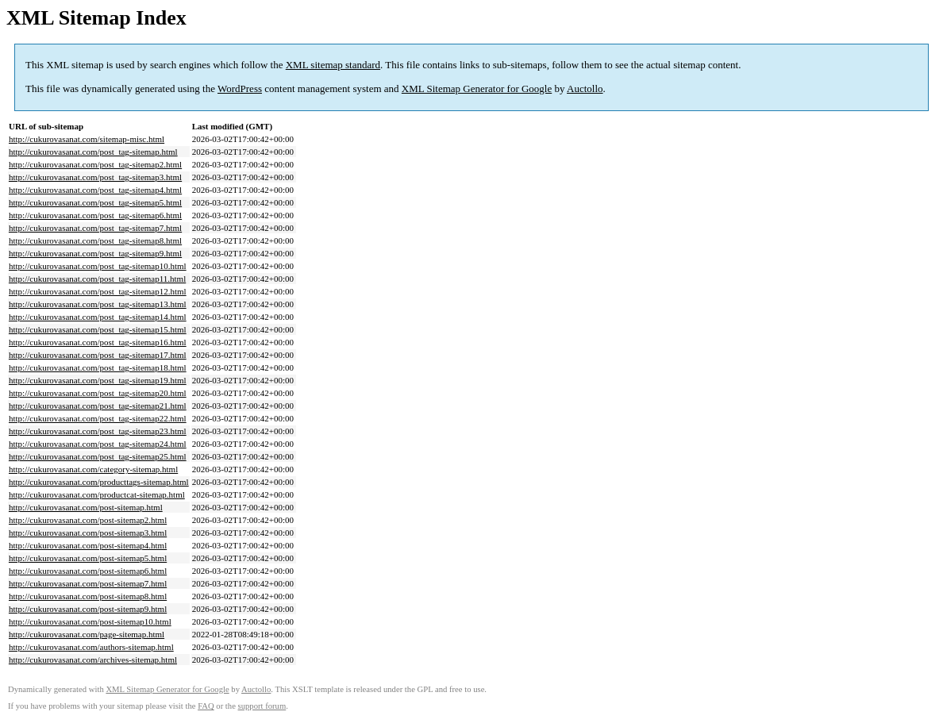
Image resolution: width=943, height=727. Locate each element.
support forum (262, 706)
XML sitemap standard (333, 65)
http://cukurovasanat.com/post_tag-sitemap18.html (98, 367)
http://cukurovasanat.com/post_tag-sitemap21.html (98, 405)
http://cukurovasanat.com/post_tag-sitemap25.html (98, 456)
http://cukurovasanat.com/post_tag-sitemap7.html (95, 228)
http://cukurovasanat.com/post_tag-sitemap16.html (98, 342)
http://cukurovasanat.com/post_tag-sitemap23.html (98, 431)
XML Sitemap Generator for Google (477, 88)
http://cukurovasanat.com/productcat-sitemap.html (97, 494)
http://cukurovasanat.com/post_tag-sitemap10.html (98, 266)
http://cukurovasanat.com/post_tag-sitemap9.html (95, 253)
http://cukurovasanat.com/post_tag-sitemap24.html (98, 443)
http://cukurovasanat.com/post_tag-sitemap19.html (98, 380)
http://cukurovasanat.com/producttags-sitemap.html (99, 482)
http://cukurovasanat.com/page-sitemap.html (86, 634)
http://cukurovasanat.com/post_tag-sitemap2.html (95, 164)
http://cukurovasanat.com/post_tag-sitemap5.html (95, 202)
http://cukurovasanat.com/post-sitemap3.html (88, 532)
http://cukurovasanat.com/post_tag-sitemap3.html (95, 177)
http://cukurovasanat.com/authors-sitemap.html (91, 647)
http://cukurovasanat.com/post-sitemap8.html (88, 596)
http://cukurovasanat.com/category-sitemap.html (93, 469)
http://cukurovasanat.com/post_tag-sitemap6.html (95, 215)
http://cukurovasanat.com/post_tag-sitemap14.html (98, 316)
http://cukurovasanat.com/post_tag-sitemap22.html (98, 418)
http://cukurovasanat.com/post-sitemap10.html (90, 621)
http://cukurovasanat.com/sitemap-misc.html (86, 139)
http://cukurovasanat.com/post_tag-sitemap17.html (98, 355)
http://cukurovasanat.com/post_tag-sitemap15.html (98, 329)
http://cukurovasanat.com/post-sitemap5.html (88, 558)
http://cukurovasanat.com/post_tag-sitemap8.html (95, 240)
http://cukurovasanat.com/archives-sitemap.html (93, 659)
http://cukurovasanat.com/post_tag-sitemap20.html (98, 393)
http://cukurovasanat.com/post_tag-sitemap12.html (98, 291)
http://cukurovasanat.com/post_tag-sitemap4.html (95, 189)
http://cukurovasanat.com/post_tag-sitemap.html (93, 151)
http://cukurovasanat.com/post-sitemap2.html (88, 520)
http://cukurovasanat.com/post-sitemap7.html (88, 583)
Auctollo (585, 88)
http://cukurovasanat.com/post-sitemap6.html (88, 570)
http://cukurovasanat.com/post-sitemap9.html (88, 609)
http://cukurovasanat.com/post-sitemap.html (86, 507)
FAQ (206, 706)
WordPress (239, 88)
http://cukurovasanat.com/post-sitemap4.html (88, 545)
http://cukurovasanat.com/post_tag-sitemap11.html (97, 278)
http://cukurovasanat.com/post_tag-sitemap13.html (98, 304)
